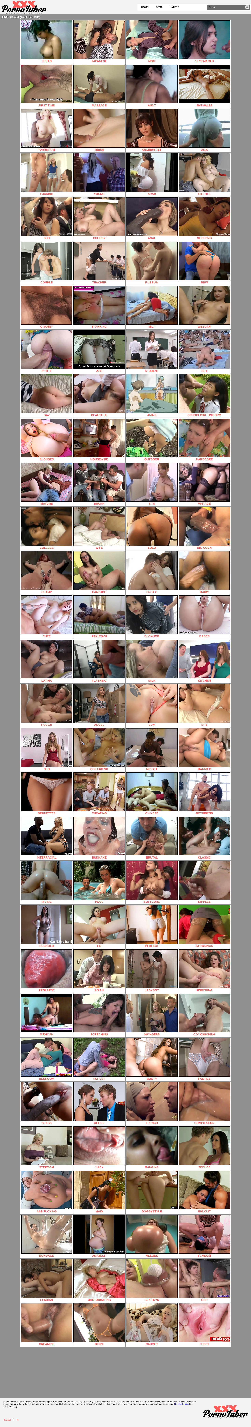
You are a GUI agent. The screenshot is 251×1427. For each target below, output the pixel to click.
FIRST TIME (46, 86)
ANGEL (99, 705)
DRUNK (99, 484)
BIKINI (99, 1324)
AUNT (152, 86)
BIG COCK (204, 528)
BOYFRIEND (204, 793)
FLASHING (99, 661)
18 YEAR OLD (204, 41)
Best (159, 7)
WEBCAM (204, 307)
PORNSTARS (46, 130)
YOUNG (99, 174)
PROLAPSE (46, 970)
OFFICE (99, 1103)
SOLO (152, 528)
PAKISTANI (99, 616)
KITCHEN (204, 661)
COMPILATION (204, 1103)
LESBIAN (46, 1280)
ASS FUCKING (46, 1192)
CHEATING (99, 793)
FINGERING (204, 970)
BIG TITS (204, 174)
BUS (46, 218)
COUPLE (46, 263)
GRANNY (46, 307)
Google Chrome (181, 1404)
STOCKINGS (204, 926)
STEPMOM (46, 1147)
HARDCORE (204, 440)
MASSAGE (99, 86)
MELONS (152, 1236)
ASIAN (99, 970)
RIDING (46, 882)
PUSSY (204, 1324)
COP (204, 1280)
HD (99, 926)
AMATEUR (99, 1236)
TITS (152, 484)
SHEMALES (204, 86)
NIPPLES (204, 882)
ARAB (152, 174)
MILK (152, 661)
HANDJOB (99, 572)
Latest (174, 7)
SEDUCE (204, 1147)
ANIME (152, 395)
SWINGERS (152, 1015)
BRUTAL (152, 838)
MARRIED (204, 749)
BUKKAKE (99, 838)
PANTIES (204, 1059)
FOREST (99, 1059)
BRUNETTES (46, 793)
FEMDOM (204, 1236)
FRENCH (152, 1103)
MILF (152, 307)
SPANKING (99, 307)
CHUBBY (99, 218)
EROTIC (152, 572)
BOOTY (152, 1059)
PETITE (46, 351)
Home (144, 7)
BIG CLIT (204, 1192)
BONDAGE (46, 1236)
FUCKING (46, 174)
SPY (204, 351)
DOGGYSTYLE (152, 1192)
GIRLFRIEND (99, 749)
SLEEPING (204, 218)
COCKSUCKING (204, 1015)
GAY (46, 395)
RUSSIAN (152, 263)
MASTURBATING (99, 1280)
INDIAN (46, 41)
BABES (204, 616)
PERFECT (152, 926)
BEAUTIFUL (99, 395)
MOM (152, 41)
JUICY (99, 1147)
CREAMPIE (46, 1324)
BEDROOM (46, 1059)
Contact (7, 1420)
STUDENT (152, 351)
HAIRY (204, 572)
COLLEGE (46, 528)
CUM (152, 705)
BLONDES (46, 440)
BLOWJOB (152, 616)
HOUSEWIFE (99, 440)
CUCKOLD (46, 926)
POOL (99, 882)
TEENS (99, 130)
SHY (204, 705)
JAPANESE (99, 41)
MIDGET (152, 749)
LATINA (46, 661)
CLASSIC (204, 838)
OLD (46, 749)
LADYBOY (152, 970)
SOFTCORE (152, 882)
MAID (99, 1192)
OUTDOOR (152, 440)
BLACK (46, 1103)
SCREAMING (99, 1015)
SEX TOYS (152, 1280)
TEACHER (99, 263)
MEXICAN (46, 1015)
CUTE (46, 616)
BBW (204, 263)
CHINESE (152, 793)
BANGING (152, 1147)
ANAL (152, 218)
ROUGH (46, 705)
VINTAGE (204, 484)
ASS (99, 351)
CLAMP (46, 572)
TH (18, 1420)
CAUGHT (152, 1324)
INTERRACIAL (46, 838)
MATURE (46, 484)
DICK (204, 130)
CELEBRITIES (152, 130)
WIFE (99, 528)
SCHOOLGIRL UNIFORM (204, 395)
